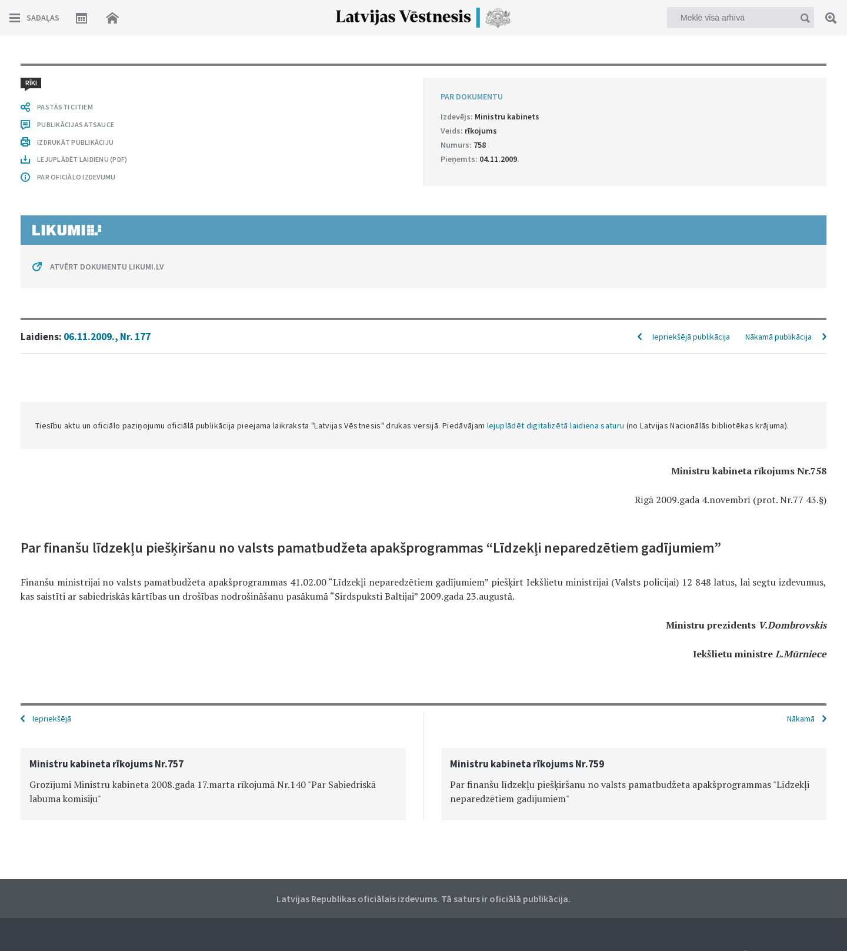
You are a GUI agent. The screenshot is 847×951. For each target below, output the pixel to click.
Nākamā (801, 718)
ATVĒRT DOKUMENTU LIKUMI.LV (107, 266)
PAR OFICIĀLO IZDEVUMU (76, 176)
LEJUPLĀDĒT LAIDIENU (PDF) (82, 159)
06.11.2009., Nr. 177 (107, 336)
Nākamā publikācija (778, 336)
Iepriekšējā (51, 718)
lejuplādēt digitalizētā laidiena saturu (556, 425)
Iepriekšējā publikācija (691, 336)
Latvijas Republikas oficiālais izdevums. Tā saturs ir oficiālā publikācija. (423, 899)
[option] (213, 784)
